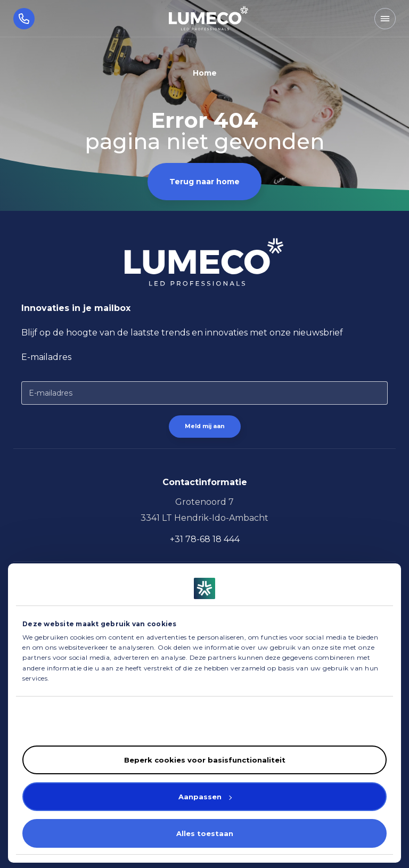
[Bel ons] (17, 18)
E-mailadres (46, 357)
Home (205, 73)
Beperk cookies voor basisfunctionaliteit (204, 760)
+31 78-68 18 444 (205, 539)
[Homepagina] (209, 18)
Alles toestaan (204, 833)
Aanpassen (205, 796)
